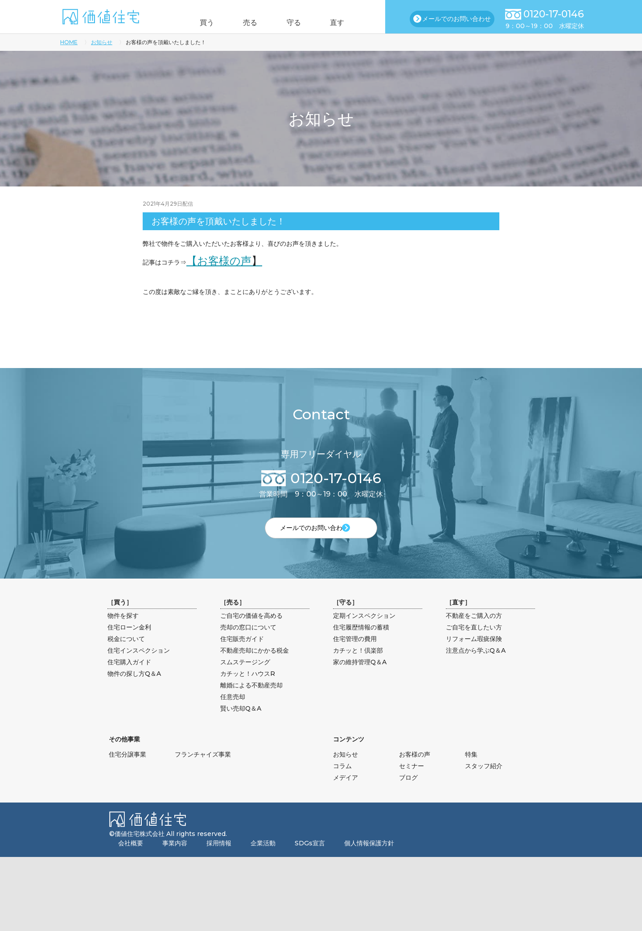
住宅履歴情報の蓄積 (361, 640)
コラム (342, 779)
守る (298, 22)
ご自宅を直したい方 (474, 640)
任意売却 (232, 710)
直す (349, 22)
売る (246, 22)
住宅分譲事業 (127, 767)
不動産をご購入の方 (474, 629)
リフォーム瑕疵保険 (474, 652)
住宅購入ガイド (129, 675)
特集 (471, 767)
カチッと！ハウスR (247, 687)
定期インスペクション (364, 629)
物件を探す (123, 629)
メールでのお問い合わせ (456, 19)
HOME (69, 42)
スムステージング (245, 675)
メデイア (345, 790)
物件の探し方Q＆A (134, 687)
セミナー (411, 779)
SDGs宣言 (310, 856)
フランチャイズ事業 (203, 767)
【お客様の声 (224, 260)
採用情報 (218, 856)
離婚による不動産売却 (251, 698)
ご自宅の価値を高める (251, 629)
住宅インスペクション (138, 663)
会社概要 (130, 856)
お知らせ (101, 42)
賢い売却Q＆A (240, 721)
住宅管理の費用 (355, 652)
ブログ (408, 790)
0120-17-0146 (553, 14)
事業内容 (174, 856)
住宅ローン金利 (129, 640)
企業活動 (263, 856)
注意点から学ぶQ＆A (476, 663)
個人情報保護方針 (369, 856)
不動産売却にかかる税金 (254, 663)
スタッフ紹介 (483, 779)
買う (195, 22)
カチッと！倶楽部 (358, 663)
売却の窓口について (248, 640)
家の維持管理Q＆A (360, 675)
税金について (126, 652)
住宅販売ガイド (242, 652)
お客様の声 (414, 767)
